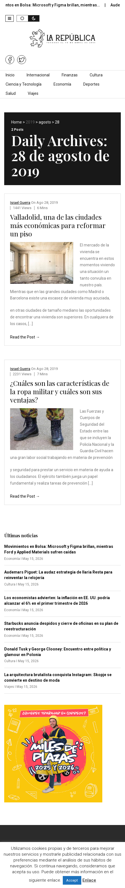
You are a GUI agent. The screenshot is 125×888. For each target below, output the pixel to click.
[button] (9, 18)
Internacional (38, 75)
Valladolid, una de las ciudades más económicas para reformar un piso (57, 225)
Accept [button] (72, 880)
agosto (45, 122)
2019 (30, 122)
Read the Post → (25, 337)
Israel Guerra (20, 202)
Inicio (10, 75)
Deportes (91, 84)
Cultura (96, 75)
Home (16, 122)
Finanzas (70, 75)
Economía (62, 84)
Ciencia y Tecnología (23, 84)
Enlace (89, 880)
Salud (11, 93)
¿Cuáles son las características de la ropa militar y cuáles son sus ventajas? (59, 391)
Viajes (33, 93)
